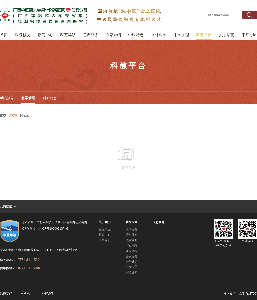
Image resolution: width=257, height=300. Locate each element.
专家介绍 (113, 35)
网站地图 (27, 293)
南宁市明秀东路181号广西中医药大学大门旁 (47, 250)
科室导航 (68, 35)
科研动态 (50, 98)
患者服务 (90, 35)
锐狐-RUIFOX (248, 293)
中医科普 (131, 267)
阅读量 (24, 115)
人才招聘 (226, 35)
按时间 (13, 115)
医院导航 (131, 272)
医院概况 (22, 35)
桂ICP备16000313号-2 (44, 228)
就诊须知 (131, 234)
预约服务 (131, 229)
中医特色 (136, 35)
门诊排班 (131, 245)
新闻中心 (45, 35)
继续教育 (7, 98)
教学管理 (28, 98)
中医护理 (181, 35)
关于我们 (47, 293)
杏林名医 (158, 35)
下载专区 (249, 35)
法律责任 (6, 293)
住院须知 (131, 240)
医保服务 (131, 256)
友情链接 (6, 206)
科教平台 (204, 35)
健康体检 (131, 251)
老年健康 (131, 261)
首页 (4, 35)
